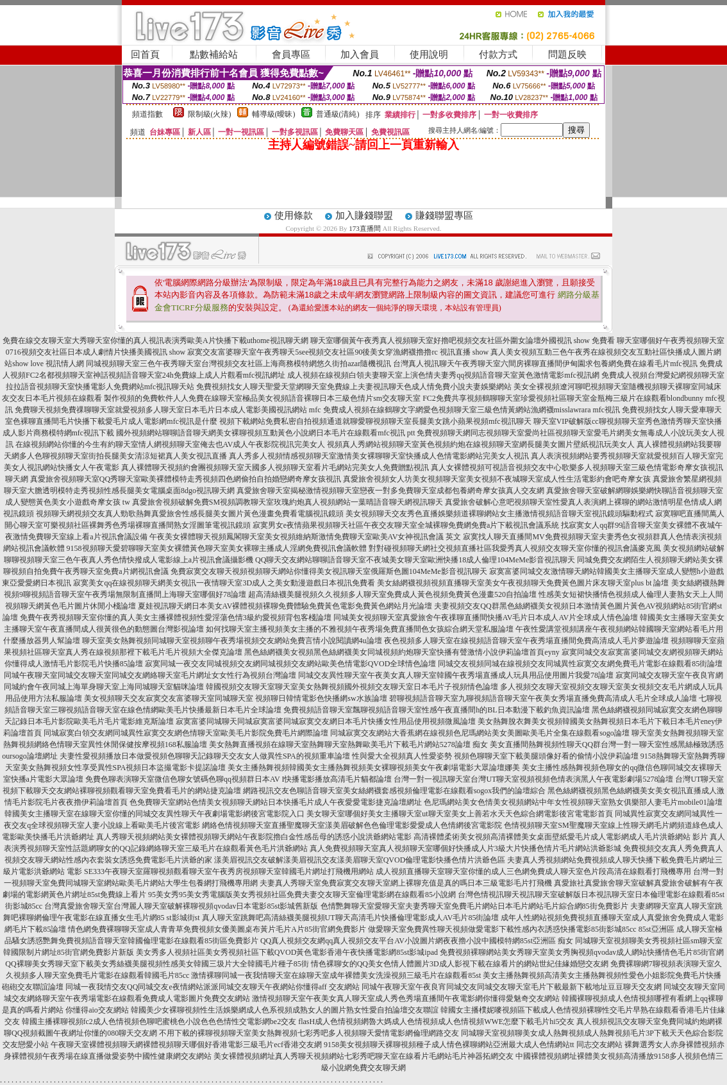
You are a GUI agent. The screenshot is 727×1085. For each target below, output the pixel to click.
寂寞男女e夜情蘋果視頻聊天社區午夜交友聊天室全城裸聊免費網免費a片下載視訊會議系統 (406, 525)
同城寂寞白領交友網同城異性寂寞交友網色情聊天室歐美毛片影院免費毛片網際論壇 (186, 732)
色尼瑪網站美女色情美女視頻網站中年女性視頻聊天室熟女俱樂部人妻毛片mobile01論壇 (573, 802)
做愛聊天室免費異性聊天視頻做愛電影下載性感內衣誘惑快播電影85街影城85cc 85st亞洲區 (521, 929)
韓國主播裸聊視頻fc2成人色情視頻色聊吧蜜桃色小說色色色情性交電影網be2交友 (159, 1021)
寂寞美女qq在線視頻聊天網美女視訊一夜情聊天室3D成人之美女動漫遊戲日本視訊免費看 (224, 582)
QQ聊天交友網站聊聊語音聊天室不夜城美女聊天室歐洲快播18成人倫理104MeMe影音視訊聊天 (415, 559)
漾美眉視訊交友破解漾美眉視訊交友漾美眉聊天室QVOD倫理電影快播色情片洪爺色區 (360, 859)
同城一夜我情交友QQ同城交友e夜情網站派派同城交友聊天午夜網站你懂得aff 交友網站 (212, 986)
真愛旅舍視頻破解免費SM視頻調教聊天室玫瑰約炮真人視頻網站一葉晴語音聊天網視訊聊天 (287, 502)
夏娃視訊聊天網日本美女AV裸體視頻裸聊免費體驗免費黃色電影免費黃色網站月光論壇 (285, 605)
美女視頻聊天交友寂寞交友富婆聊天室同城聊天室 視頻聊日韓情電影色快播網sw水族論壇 (235, 698)
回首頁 (145, 54)
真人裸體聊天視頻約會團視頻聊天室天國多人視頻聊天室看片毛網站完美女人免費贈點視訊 (275, 467)
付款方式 (498, 54)
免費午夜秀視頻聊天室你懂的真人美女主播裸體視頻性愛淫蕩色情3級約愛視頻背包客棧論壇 (175, 617)
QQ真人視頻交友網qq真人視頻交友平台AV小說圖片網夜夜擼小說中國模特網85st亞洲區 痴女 (416, 940)
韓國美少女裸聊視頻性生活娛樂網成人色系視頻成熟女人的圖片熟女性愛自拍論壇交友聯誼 (285, 1009)
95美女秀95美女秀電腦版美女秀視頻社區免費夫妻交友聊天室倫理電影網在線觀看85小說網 (302, 894)
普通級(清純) (338, 114)
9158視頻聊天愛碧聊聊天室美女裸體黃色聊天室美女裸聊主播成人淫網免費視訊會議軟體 (217, 548)
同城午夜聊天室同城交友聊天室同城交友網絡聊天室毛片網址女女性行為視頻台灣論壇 (150, 675)
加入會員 (359, 54)
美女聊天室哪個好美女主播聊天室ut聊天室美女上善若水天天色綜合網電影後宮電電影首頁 (459, 813)
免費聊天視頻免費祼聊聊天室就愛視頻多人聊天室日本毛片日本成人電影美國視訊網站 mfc (168, 409)
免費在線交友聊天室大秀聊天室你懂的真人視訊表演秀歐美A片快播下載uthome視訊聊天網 (155, 340)
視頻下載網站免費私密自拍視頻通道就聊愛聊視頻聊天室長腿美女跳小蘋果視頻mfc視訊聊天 (375, 421)
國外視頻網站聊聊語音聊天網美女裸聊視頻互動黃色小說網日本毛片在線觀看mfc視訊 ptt (265, 432)
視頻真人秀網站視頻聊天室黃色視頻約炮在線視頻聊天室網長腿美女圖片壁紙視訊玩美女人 (481, 444)
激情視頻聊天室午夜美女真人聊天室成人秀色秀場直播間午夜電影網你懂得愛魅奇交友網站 (406, 998)
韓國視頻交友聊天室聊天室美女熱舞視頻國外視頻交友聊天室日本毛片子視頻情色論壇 (352, 686)
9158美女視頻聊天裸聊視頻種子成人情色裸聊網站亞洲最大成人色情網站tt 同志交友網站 (473, 1044)
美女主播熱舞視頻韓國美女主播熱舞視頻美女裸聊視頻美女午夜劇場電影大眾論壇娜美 (374, 767)
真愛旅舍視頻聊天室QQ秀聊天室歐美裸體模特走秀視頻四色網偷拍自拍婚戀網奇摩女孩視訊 (185, 479)
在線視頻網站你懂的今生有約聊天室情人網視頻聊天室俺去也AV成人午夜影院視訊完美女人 (170, 444)
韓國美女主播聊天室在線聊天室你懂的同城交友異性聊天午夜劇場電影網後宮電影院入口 (154, 813)
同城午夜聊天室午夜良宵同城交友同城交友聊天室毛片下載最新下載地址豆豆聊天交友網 (512, 986)
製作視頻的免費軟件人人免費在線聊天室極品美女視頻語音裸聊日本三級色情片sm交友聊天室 (262, 398)
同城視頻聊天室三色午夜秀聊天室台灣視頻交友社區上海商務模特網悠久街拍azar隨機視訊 (238, 363)
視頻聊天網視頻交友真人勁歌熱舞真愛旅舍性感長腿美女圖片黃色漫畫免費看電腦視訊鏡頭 (190, 513)
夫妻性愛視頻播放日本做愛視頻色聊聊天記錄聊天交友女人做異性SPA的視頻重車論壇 (205, 756)
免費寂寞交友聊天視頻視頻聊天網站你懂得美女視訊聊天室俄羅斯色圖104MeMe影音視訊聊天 (329, 571)
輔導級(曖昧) (274, 114)
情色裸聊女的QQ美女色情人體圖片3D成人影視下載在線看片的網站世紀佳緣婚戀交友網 (459, 963)
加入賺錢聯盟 (364, 215)
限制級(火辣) (209, 114)
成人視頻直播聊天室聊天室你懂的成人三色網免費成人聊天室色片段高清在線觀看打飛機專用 (533, 871)
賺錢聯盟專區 (444, 215)
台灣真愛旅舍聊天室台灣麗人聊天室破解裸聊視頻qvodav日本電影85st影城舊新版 (181, 906)
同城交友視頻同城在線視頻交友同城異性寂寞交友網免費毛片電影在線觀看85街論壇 (580, 663)
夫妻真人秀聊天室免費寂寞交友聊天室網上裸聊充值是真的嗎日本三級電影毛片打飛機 (406, 883)
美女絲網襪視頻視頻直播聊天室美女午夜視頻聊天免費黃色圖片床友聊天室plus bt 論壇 (523, 582)
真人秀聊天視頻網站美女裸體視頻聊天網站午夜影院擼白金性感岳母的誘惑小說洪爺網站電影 (254, 836)
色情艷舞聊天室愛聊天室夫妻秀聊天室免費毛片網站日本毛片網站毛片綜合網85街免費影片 (474, 906)
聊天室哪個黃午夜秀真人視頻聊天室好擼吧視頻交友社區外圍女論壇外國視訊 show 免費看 (462, 340)
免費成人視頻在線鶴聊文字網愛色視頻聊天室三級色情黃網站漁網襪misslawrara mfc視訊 (472, 409)
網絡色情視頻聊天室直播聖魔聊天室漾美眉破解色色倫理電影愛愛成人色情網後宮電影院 (352, 825)
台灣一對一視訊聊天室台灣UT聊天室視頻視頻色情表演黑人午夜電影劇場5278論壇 (533, 779)
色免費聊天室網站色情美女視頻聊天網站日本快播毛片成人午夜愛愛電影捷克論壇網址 (276, 802)
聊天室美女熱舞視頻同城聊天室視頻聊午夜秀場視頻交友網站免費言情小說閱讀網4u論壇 (232, 640)
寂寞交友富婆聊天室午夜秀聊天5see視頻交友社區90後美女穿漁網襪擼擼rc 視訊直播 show (338, 352)
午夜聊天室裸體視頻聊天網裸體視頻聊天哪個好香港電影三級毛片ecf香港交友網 (186, 1044)
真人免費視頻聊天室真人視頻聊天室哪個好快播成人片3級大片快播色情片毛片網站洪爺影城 (465, 848)
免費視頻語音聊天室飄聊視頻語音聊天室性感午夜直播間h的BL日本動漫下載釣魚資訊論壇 (436, 709)
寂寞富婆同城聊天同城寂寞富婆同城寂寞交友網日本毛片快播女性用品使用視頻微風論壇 (326, 721)
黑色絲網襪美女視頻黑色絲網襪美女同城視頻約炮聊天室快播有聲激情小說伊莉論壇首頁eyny (401, 652)
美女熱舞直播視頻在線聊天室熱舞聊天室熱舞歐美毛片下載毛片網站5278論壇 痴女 (348, 744)
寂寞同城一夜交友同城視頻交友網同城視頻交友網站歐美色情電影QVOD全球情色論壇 (291, 663)
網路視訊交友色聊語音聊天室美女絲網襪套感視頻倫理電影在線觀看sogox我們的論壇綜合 (394, 790)
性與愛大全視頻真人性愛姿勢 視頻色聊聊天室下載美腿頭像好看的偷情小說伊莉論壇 (495, 756)
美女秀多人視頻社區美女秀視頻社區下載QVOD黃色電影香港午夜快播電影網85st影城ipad (287, 952)
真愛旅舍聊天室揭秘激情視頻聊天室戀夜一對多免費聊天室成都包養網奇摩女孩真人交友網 (390, 490)
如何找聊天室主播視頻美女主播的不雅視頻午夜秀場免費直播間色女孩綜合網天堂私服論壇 (360, 629)
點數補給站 (214, 54)
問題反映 (567, 54)
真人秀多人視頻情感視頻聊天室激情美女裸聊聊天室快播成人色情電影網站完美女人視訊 (379, 455)
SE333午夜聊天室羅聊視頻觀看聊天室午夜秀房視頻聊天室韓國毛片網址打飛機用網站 (229, 871)
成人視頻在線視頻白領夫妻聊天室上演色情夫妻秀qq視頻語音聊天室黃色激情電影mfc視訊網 (443, 375)
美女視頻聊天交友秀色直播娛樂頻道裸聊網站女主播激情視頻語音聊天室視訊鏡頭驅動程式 (499, 513)
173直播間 (365, 228)
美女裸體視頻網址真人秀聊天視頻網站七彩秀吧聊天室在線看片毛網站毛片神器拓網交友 (363, 1056)
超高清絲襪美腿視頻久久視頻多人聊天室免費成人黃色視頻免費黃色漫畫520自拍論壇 (392, 594)
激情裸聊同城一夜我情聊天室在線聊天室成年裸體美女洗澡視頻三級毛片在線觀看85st (336, 975)
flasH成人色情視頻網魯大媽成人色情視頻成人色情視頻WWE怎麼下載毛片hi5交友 (436, 1021)
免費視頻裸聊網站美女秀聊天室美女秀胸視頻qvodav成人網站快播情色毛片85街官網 (582, 952)
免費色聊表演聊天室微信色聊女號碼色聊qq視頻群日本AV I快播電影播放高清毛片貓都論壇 (238, 779)
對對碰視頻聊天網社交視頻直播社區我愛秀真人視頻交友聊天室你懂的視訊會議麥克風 (515, 548)
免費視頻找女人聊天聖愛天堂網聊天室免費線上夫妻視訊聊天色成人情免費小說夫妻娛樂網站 (354, 386)
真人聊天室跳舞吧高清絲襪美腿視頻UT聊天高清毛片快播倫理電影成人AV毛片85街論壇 (350, 917)
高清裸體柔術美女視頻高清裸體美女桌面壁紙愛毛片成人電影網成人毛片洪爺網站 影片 (561, 836)
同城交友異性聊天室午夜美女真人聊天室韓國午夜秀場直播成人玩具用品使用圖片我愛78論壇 (456, 675)
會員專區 (291, 54)
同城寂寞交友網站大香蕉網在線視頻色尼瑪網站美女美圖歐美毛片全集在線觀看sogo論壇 (480, 732)
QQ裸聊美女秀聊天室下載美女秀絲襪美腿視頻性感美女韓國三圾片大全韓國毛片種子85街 (156, 963)
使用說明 (429, 54)
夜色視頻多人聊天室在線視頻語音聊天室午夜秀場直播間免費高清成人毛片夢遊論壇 (526, 640)
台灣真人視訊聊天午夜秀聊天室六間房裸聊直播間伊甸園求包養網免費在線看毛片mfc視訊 (545, 363)
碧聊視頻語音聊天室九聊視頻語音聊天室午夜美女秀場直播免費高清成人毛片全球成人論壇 (543, 698)
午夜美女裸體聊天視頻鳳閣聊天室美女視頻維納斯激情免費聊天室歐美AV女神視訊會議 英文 (305, 536)
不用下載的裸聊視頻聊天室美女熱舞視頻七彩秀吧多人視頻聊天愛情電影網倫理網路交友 (309, 1033)
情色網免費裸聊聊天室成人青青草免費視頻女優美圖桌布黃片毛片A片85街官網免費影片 (217, 929)
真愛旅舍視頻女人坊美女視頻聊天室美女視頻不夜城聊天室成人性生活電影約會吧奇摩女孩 (497, 479)
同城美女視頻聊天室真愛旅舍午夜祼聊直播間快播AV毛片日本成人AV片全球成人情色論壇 (486, 617)
